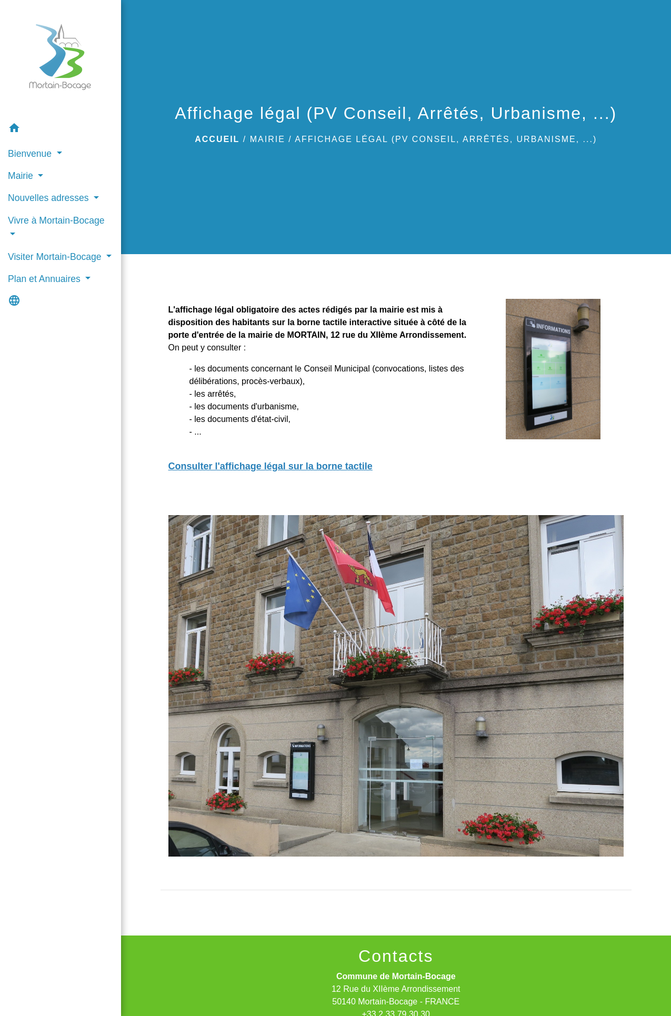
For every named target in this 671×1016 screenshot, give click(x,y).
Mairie (267, 139)
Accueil (217, 139)
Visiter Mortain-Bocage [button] (56, 257)
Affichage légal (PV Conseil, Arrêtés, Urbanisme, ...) (446, 139)
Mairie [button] (22, 175)
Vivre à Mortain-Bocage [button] (56, 220)
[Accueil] (60, 59)
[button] (60, 129)
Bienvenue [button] (31, 153)
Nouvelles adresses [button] (49, 198)
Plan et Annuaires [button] (45, 279)
